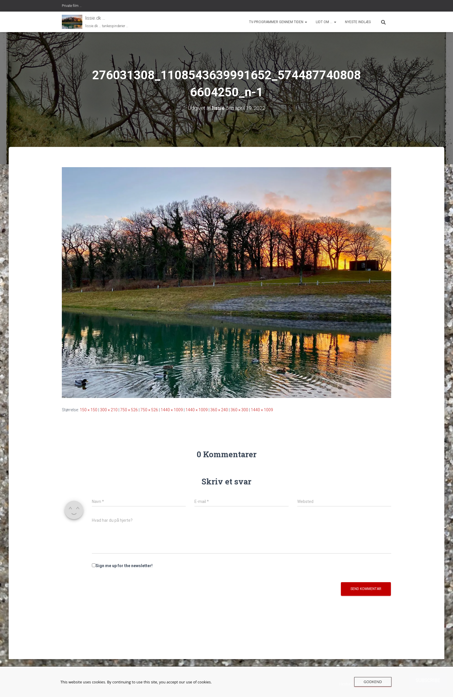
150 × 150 (88, 409)
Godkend (373, 681)
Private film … (72, 6)
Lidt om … (326, 22)
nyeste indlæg (358, 22)
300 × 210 (109, 409)
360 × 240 (219, 409)
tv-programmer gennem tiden (278, 22)
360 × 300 (239, 409)
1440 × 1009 (172, 409)
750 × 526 (129, 409)
